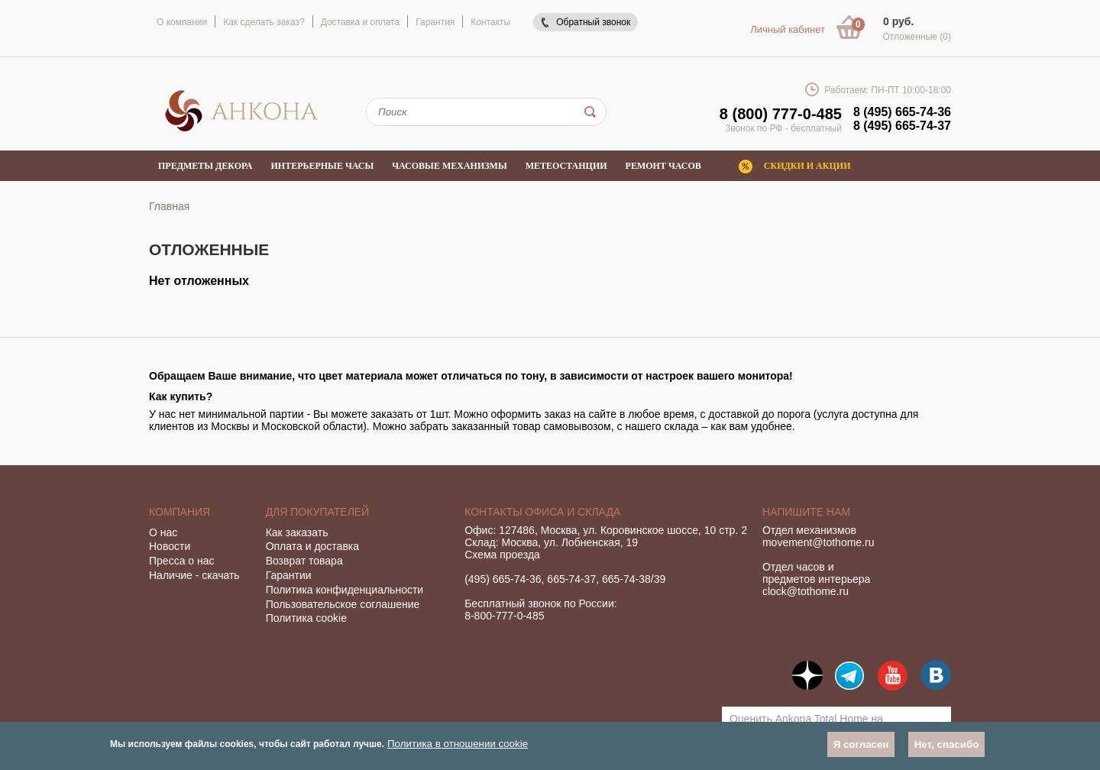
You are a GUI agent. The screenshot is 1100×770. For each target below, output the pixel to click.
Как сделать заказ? (263, 22)
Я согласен (861, 744)
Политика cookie (306, 618)
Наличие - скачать (194, 575)
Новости (169, 546)
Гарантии (289, 575)
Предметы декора (205, 165)
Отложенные (916, 36)
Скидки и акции (807, 165)
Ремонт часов (663, 165)
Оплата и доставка (312, 546)
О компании (182, 22)
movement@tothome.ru (818, 542)
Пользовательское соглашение (343, 604)
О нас (163, 532)
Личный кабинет (787, 29)
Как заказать (297, 532)
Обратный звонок (593, 22)
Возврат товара (304, 561)
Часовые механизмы (449, 165)
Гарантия (435, 22)
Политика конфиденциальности (345, 590)
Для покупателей (318, 512)
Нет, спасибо (946, 744)
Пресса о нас (182, 561)
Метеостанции (566, 165)
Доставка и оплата (360, 22)
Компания (179, 512)
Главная (169, 206)
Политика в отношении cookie (457, 743)
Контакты (490, 22)
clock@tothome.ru (805, 591)
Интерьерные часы (322, 165)
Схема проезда (502, 554)
